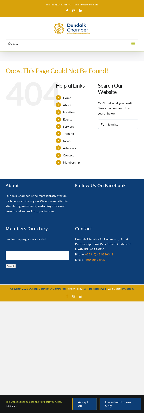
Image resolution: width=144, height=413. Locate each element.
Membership (71, 162)
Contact (68, 155)
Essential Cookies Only (118, 404)
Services (68, 126)
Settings (11, 406)
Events (67, 119)
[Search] (102, 124)
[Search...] (118, 124)
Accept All (83, 404)
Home (67, 98)
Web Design (114, 288)
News (66, 141)
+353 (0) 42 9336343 (99, 254)
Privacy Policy (74, 288)
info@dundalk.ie (94, 259)
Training (68, 133)
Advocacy (69, 148)
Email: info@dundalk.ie (86, 4)
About (67, 105)
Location (69, 112)
